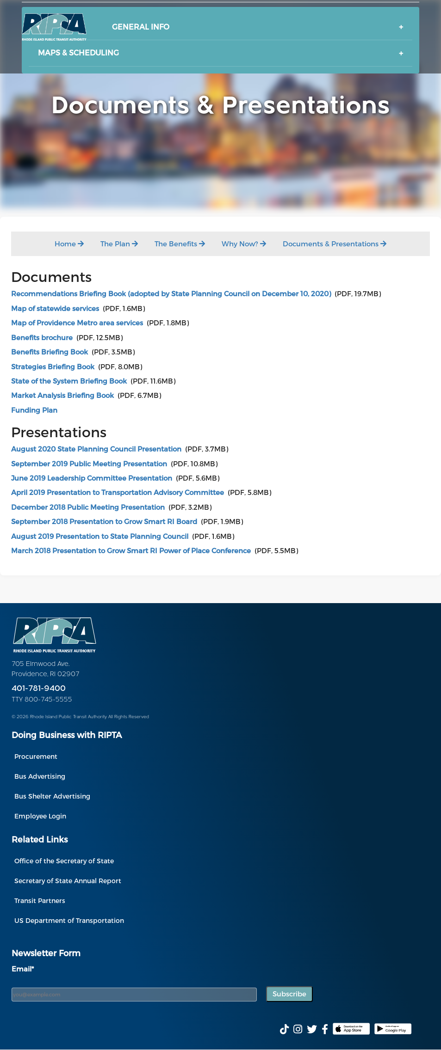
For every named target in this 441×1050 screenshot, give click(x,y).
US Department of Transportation (69, 920)
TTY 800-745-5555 (42, 699)
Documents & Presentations (334, 243)
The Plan (119, 243)
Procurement (35, 756)
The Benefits (180, 243)
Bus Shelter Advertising (52, 796)
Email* (23, 969)
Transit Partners (39, 900)
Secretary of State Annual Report (67, 881)
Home (69, 243)
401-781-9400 (39, 688)
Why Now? (244, 243)
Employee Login (40, 816)
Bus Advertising (39, 776)
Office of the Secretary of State (64, 861)
